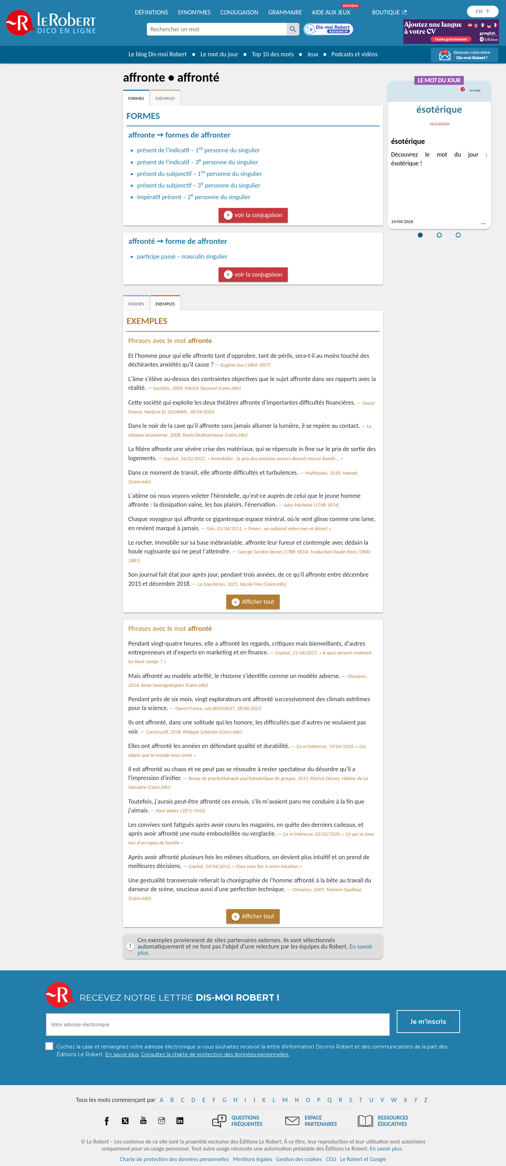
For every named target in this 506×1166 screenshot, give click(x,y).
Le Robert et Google (363, 1158)
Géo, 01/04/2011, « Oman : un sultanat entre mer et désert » (269, 528)
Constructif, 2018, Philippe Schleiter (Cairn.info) (194, 732)
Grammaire (285, 12)
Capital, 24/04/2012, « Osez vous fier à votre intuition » (245, 866)
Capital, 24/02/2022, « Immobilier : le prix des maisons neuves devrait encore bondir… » (253, 458)
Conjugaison (239, 12)
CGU (331, 1158)
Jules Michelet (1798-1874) (311, 505)
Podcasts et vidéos (354, 54)
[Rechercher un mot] (293, 29)
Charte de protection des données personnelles (174, 1158)
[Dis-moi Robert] (329, 30)
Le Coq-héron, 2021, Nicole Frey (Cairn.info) (242, 584)
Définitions (151, 12)
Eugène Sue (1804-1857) (246, 365)
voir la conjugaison (259, 215)
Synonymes (194, 12)
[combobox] (217, 29)
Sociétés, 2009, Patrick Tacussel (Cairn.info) (197, 388)
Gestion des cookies (299, 1158)
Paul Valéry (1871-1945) (180, 810)
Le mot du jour (218, 54)
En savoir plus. (386, 1148)
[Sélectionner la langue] (483, 11)
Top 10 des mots (272, 54)
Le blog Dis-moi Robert (157, 54)
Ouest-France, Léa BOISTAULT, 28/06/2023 (218, 708)
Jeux (312, 54)
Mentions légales (252, 1158)
